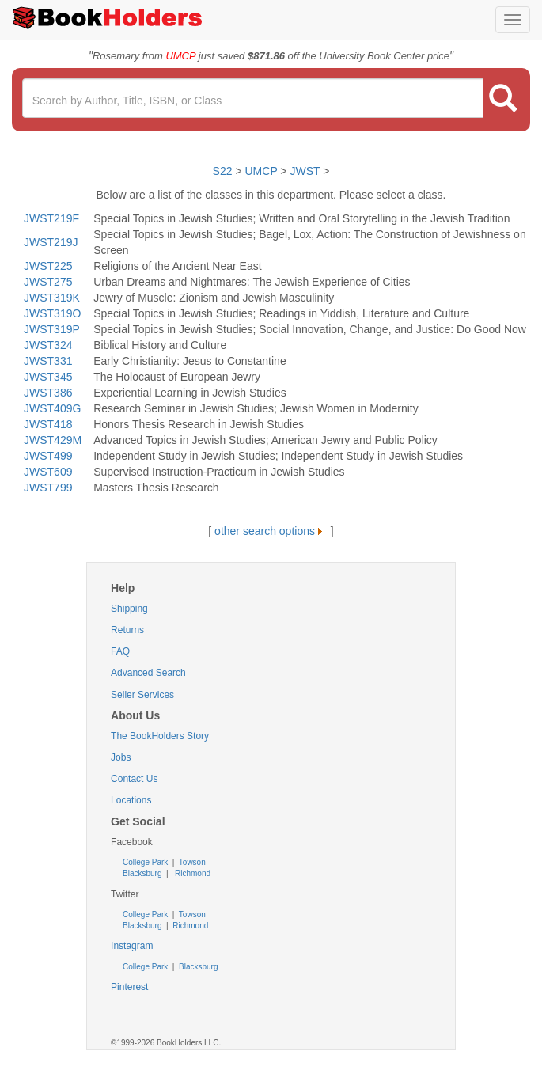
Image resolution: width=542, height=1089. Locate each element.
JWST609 (48, 471)
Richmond (191, 873)
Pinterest (129, 986)
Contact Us (134, 778)
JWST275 (48, 281)
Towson (191, 862)
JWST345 (48, 376)
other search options (271, 531)
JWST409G (52, 408)
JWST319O (52, 313)
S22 (223, 171)
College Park (146, 862)
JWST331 (48, 361)
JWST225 (48, 266)
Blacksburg (142, 873)
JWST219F (51, 218)
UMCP (263, 171)
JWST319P (52, 329)
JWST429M (52, 440)
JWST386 (48, 392)
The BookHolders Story (160, 736)
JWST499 (48, 456)
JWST (305, 171)
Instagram (132, 945)
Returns (127, 630)
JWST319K (52, 297)
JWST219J (51, 242)
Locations (131, 800)
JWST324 (48, 345)
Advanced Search (148, 672)
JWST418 (48, 424)
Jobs (121, 757)
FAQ (120, 651)
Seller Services (142, 694)
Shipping (129, 608)
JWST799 (48, 487)
